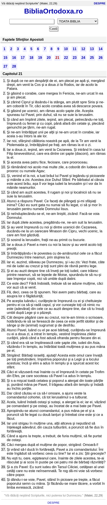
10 (66, 49)
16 (14, 58)
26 (101, 58)
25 (92, 58)
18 (31, 58)
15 (5, 58)
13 (92, 49)
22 (66, 58)
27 (5, 66)
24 (83, 58)
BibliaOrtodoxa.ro (53, 11)
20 (49, 58)
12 (83, 49)
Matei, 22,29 (93, 495)
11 (75, 49)
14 (100, 49)
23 (75, 58)
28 (14, 66)
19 (40, 58)
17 (23, 58)
